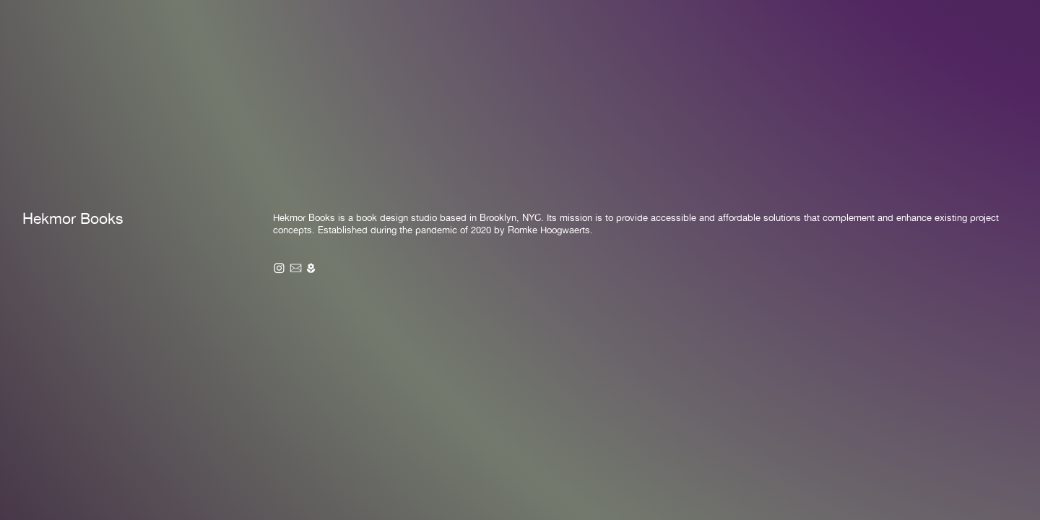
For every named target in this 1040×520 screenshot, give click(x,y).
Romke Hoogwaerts (549, 229)
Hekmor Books (73, 218)
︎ (279, 268)
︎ (311, 268)
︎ (296, 268)
